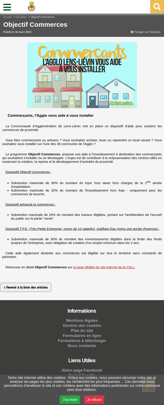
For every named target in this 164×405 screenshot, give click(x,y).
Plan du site (82, 330)
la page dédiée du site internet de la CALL (104, 267)
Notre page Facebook (82, 370)
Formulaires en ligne (82, 335)
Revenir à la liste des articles (26, 287)
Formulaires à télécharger (82, 341)
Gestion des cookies (82, 325)
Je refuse (94, 399)
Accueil (7, 17)
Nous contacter (82, 346)
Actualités (21, 17)
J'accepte (70, 399)
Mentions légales (82, 320)
